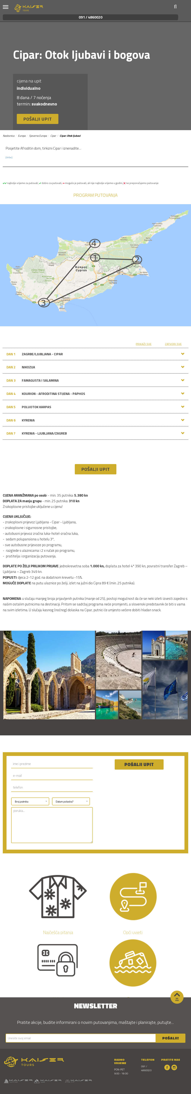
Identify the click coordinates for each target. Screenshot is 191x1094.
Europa (22, 136)
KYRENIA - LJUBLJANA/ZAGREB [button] (37, 433)
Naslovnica (8, 136)
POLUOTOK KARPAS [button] (29, 407)
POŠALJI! (170, 1038)
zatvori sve (173, 344)
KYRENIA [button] (21, 420)
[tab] (95, 354)
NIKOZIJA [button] (21, 367)
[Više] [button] (9, 157)
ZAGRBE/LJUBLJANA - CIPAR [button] (35, 354)
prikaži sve (143, 344)
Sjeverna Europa (38, 136)
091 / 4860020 (90, 17)
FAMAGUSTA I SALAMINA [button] (33, 380)
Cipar (53, 136)
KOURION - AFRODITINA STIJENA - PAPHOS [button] (46, 394)
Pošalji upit (37, 119)
